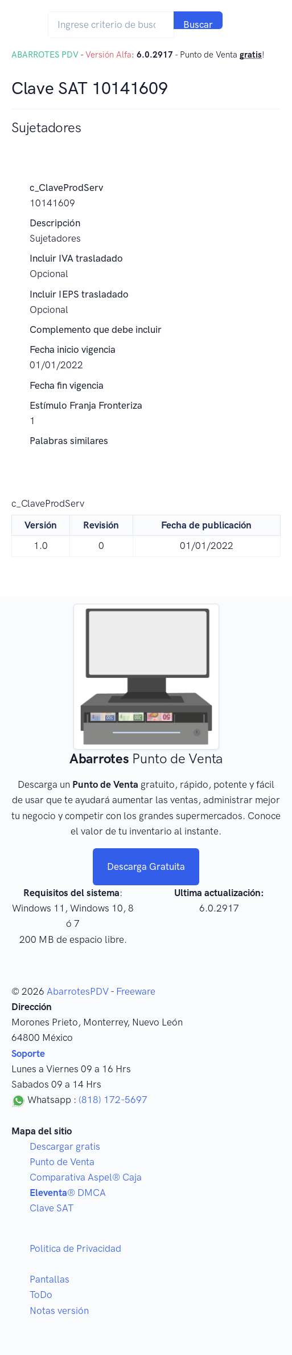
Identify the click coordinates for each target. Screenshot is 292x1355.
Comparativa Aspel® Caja (86, 1177)
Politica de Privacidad (75, 1248)
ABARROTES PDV (45, 55)
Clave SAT (51, 1208)
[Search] (111, 24)
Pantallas (49, 1279)
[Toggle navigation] (245, 25)
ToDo (41, 1294)
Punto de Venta (62, 1161)
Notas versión (59, 1310)
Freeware (135, 991)
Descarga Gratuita (146, 866)
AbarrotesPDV (78, 991)
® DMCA (68, 1192)
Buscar (198, 24)
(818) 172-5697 (113, 1099)
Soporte (28, 1053)
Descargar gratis (65, 1146)
